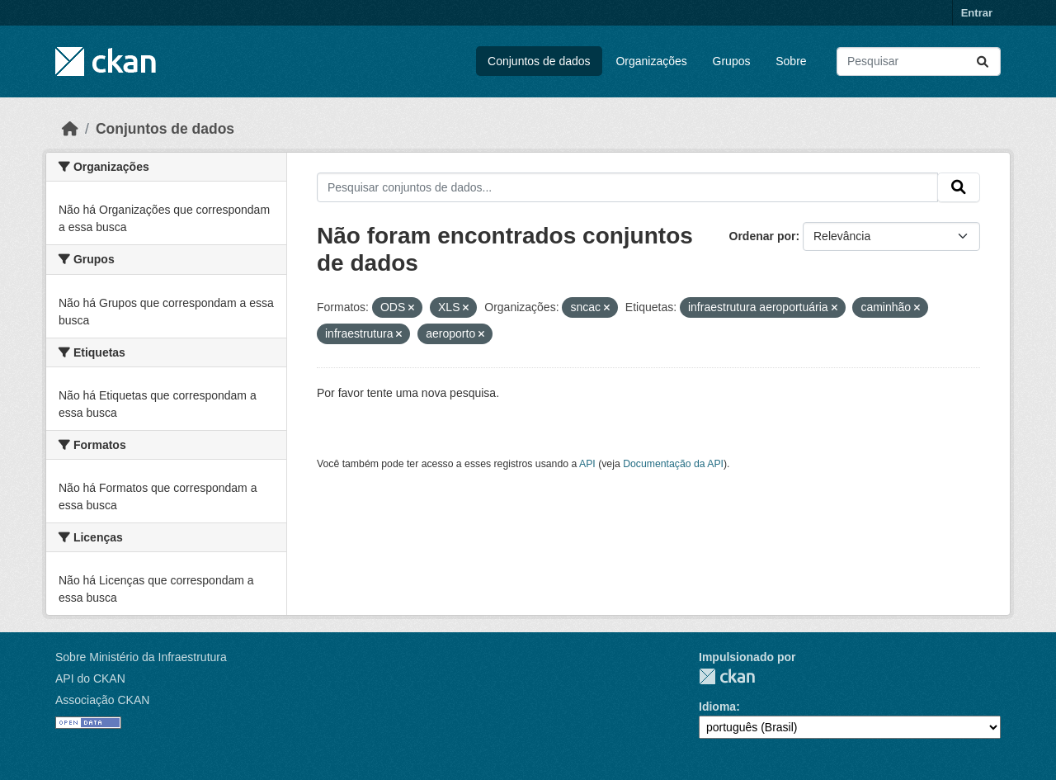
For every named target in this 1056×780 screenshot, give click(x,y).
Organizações (650, 61)
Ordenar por (762, 236)
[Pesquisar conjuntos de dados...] (919, 61)
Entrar (976, 13)
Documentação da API (673, 464)
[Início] (70, 129)
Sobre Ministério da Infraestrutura (141, 657)
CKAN (727, 676)
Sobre (791, 61)
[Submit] (982, 61)
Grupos (732, 61)
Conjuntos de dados (539, 61)
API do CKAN (90, 678)
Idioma (717, 706)
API (587, 464)
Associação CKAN (102, 700)
